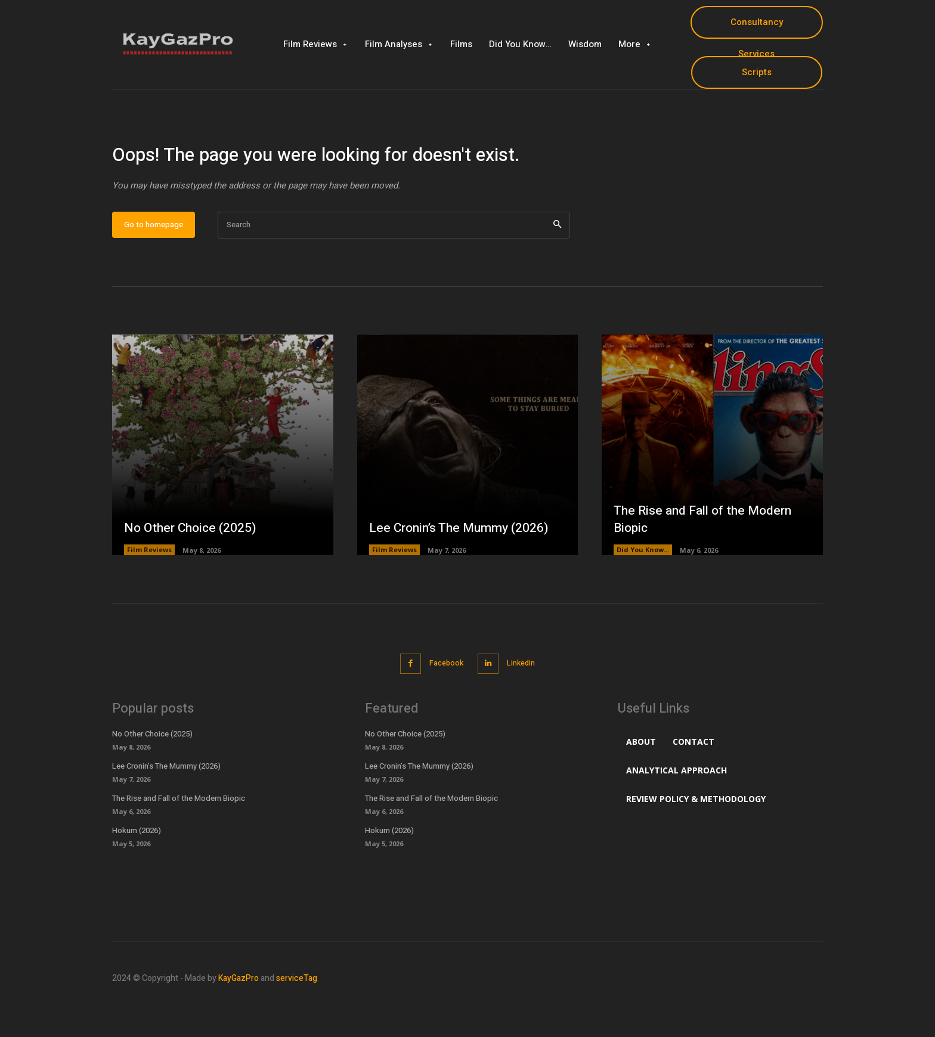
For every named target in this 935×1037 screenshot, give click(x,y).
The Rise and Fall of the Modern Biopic (707, 556)
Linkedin (524, 700)
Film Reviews (149, 587)
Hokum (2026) (136, 866)
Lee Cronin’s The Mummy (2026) (462, 564)
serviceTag (296, 1015)
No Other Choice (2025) (192, 564)
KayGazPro (238, 1015)
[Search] (557, 262)
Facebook (444, 700)
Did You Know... (643, 587)
